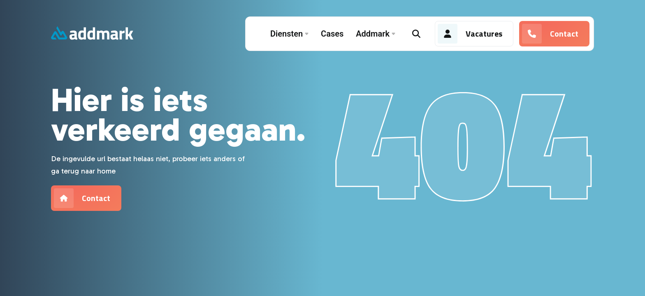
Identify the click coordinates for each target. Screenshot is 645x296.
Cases (332, 34)
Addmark (375, 33)
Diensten (289, 33)
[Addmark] (92, 34)
